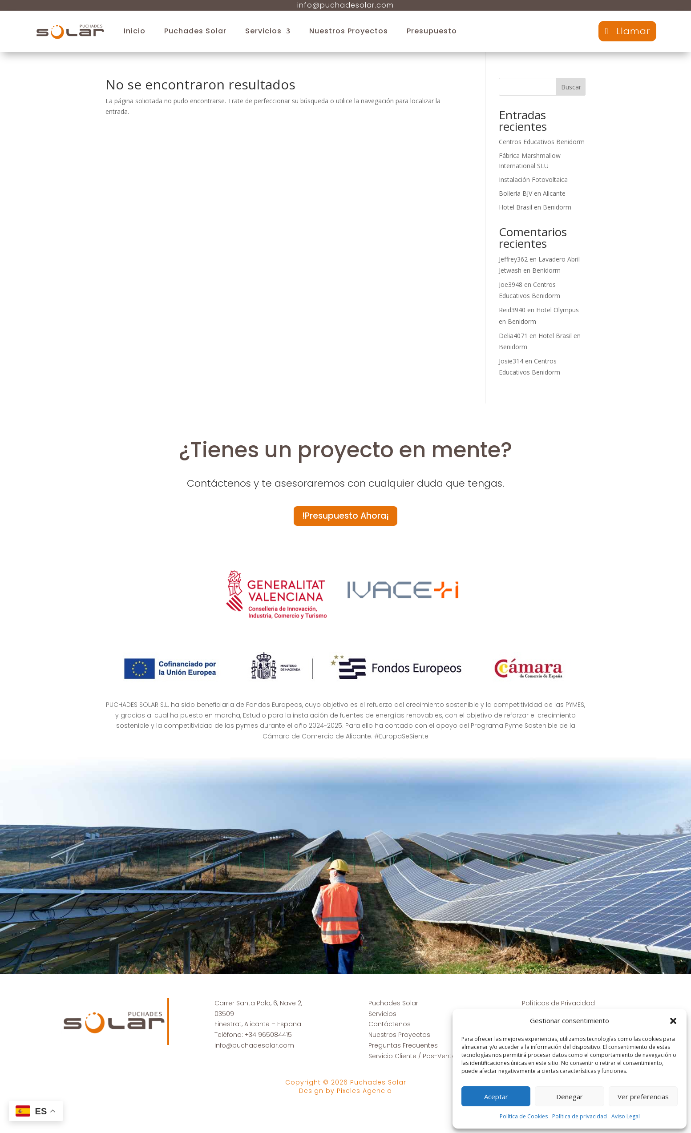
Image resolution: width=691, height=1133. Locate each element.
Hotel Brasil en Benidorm (535, 207)
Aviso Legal (625, 1116)
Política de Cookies (524, 1116)
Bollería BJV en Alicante (532, 193)
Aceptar (496, 1096)
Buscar (571, 87)
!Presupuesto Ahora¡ (346, 516)
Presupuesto (432, 31)
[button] (673, 1020)
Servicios (263, 31)
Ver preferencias (643, 1096)
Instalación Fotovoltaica (533, 179)
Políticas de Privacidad (558, 1004)
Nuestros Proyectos (348, 31)
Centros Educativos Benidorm (542, 141)
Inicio (134, 31)
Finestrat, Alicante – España (257, 1025)
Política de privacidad (579, 1116)
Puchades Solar (195, 31)
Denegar (569, 1096)
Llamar (633, 31)
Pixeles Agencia (364, 1091)
